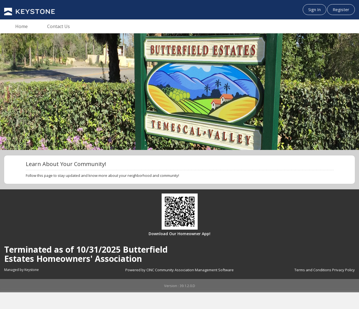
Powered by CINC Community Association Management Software (179, 269)
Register (341, 9)
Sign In (314, 9)
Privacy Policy (343, 269)
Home (21, 26)
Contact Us (58, 26)
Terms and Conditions (312, 269)
